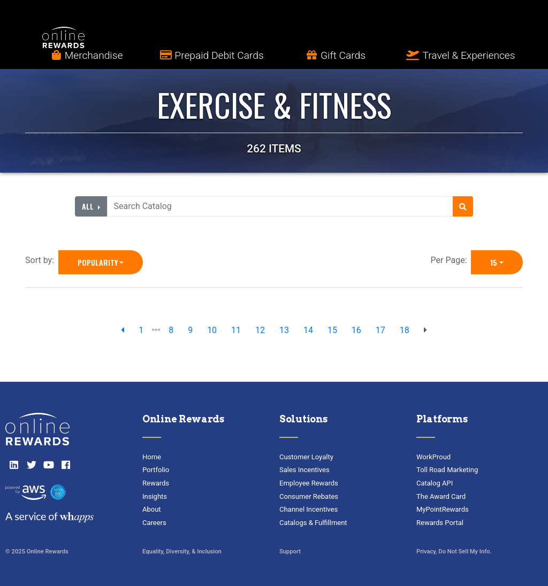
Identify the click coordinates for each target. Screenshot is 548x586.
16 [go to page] (356, 330)
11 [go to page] (236, 330)
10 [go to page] (212, 330)
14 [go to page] (308, 330)
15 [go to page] (332, 330)
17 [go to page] (380, 330)
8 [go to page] (171, 330)
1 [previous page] (141, 330)
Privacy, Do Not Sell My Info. (454, 551)
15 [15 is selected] (493, 262)
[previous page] (123, 330)
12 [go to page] (260, 330)
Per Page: (451, 260)
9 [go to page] (190, 330)
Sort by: (41, 260)
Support (290, 551)
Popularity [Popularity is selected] (98, 262)
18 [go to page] (404, 330)
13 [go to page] (284, 330)
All (89, 206)
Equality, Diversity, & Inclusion (182, 551)
